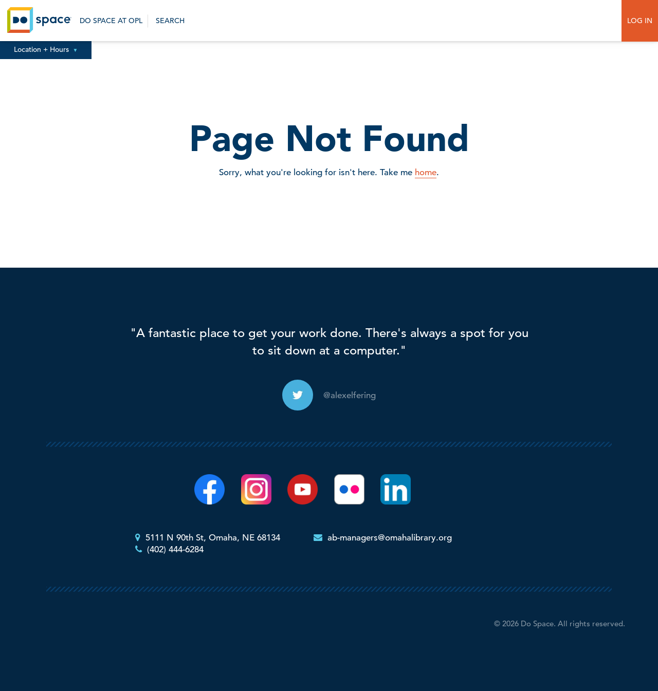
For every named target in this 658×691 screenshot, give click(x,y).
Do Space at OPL (111, 20)
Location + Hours (46, 49)
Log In (639, 20)
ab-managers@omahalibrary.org (389, 537)
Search (169, 20)
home (425, 172)
